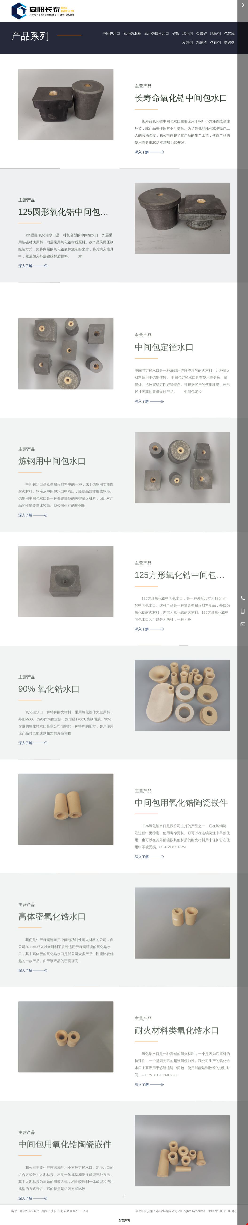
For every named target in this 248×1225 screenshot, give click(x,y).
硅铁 (172, 34)
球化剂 (184, 34)
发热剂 (184, 43)
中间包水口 (103, 34)
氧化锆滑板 (125, 34)
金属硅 (199, 34)
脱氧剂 (214, 34)
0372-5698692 (30, 1212)
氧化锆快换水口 (151, 34)
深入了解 (149, 162)
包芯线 (229, 34)
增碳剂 (229, 43)
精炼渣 (199, 43)
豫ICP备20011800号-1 (221, 1212)
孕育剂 (214, 43)
